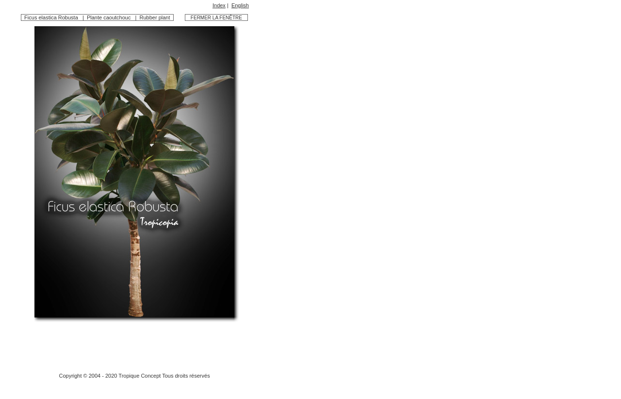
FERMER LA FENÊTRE (217, 17)
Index (219, 5)
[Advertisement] (134, 344)
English (240, 5)
